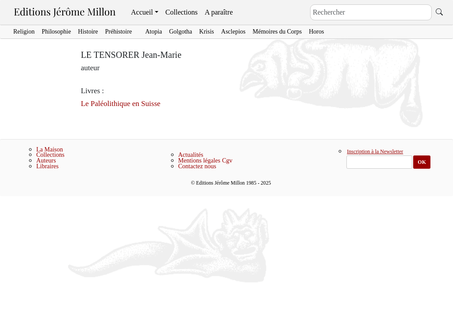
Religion (24, 31)
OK (422, 162)
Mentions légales (199, 160)
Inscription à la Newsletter (375, 152)
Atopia (153, 31)
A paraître (219, 12)
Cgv (227, 160)
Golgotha (180, 31)
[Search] (371, 12)
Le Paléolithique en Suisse (121, 103)
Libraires (47, 166)
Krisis (206, 31)
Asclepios (233, 31)
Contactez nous (197, 166)
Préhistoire (118, 31)
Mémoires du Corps (277, 31)
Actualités (190, 154)
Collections (181, 12)
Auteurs (46, 160)
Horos (316, 31)
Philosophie (56, 31)
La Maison (49, 149)
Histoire (88, 31)
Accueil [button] (142, 12)
